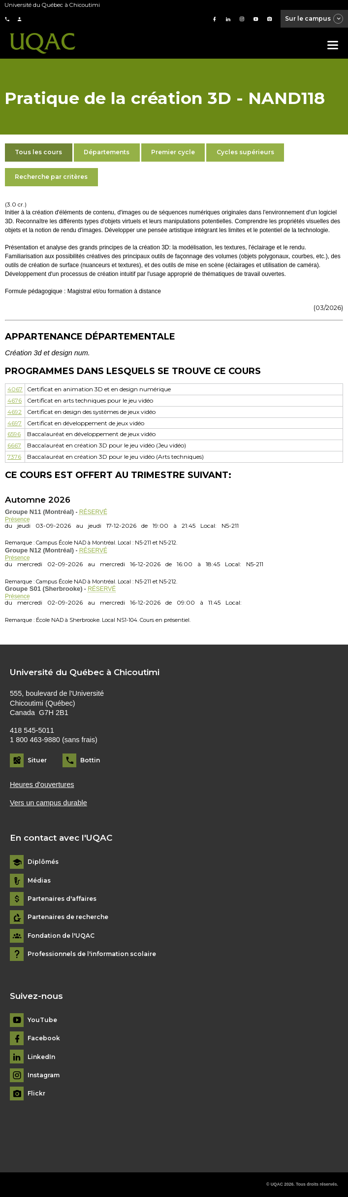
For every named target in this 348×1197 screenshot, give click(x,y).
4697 (14, 423)
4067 (15, 389)
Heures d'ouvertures (42, 784)
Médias (39, 880)
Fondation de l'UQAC (61, 935)
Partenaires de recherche (68, 917)
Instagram (44, 1075)
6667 (14, 445)
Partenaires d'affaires (62, 898)
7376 (14, 456)
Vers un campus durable (48, 803)
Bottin (90, 760)
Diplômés (43, 861)
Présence (17, 519)
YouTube (42, 1020)
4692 (14, 411)
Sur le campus (314, 19)
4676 (14, 400)
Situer (37, 760)
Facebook (44, 1038)
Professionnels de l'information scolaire (92, 954)
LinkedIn (41, 1057)
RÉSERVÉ (93, 512)
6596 (14, 434)
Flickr (36, 1093)
